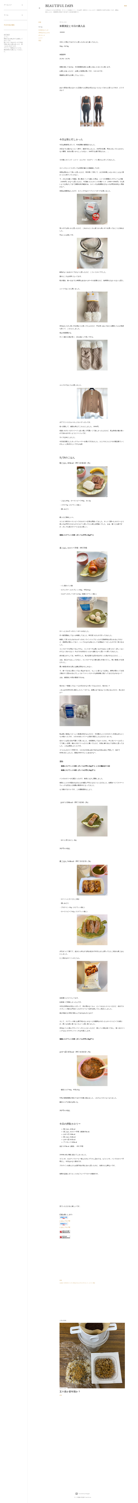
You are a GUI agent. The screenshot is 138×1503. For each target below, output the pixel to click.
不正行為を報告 (9, 25)
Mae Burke (88, 1497)
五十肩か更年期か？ (70, 1391)
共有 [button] (39, 22)
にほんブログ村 (65, 1221)
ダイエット (41, 35)
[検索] (125, 5)
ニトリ (40, 38)
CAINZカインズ (43, 30)
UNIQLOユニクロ (44, 33)
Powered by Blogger (82, 1494)
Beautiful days (59, 5)
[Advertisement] (74, 1301)
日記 (39, 40)
